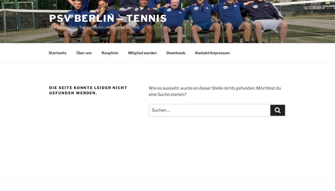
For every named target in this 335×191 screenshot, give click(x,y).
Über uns (84, 53)
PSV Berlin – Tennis (108, 18)
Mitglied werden (142, 53)
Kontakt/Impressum (212, 53)
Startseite (57, 53)
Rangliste (110, 53)
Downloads (175, 53)
